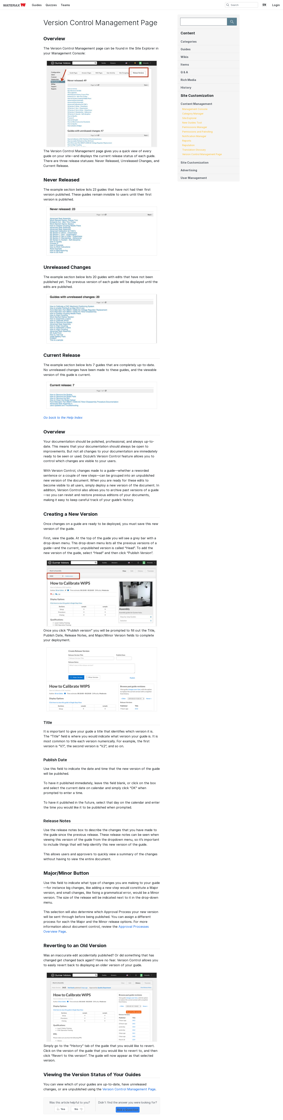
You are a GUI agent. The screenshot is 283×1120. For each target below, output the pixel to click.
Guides (37, 5)
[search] (228, 5)
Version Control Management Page (202, 154)
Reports (186, 140)
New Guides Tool (192, 122)
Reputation (188, 145)
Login (276, 5)
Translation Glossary (194, 149)
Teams (65, 5)
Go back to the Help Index (63, 417)
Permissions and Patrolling (197, 131)
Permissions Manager (194, 127)
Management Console (194, 109)
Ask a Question (127, 1109)
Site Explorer (189, 118)
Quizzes (51, 5)
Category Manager (192, 113)
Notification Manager (194, 136)
